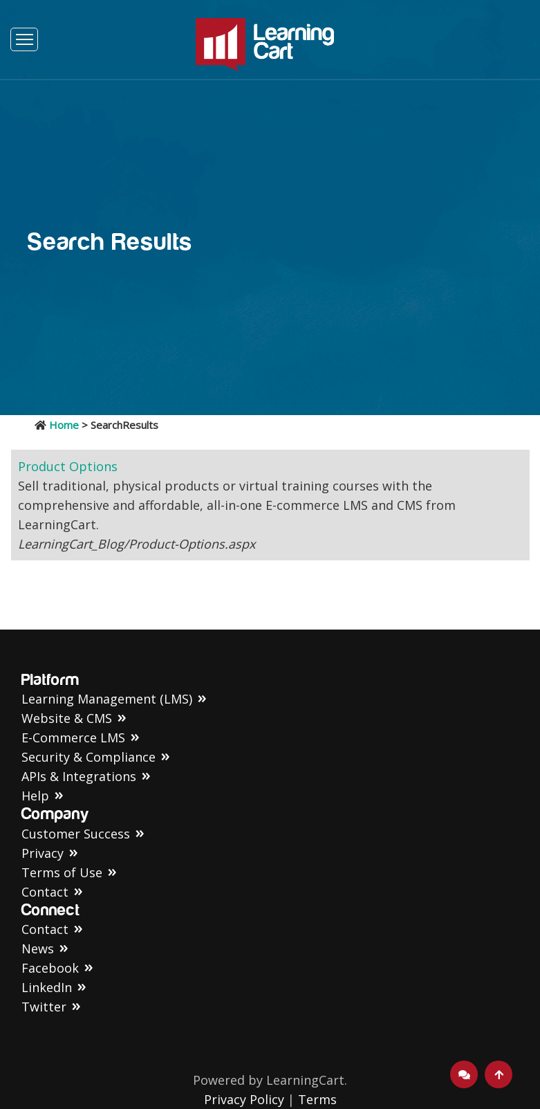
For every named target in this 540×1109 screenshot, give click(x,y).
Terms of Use (61, 872)
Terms (317, 1099)
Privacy (42, 853)
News (37, 948)
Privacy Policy (244, 1099)
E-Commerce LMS (73, 737)
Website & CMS (66, 718)
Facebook (50, 968)
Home (64, 425)
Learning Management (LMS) (106, 698)
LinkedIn (46, 987)
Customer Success (75, 833)
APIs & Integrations (78, 776)
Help (35, 795)
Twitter (43, 1006)
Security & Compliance (88, 757)
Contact (44, 891)
